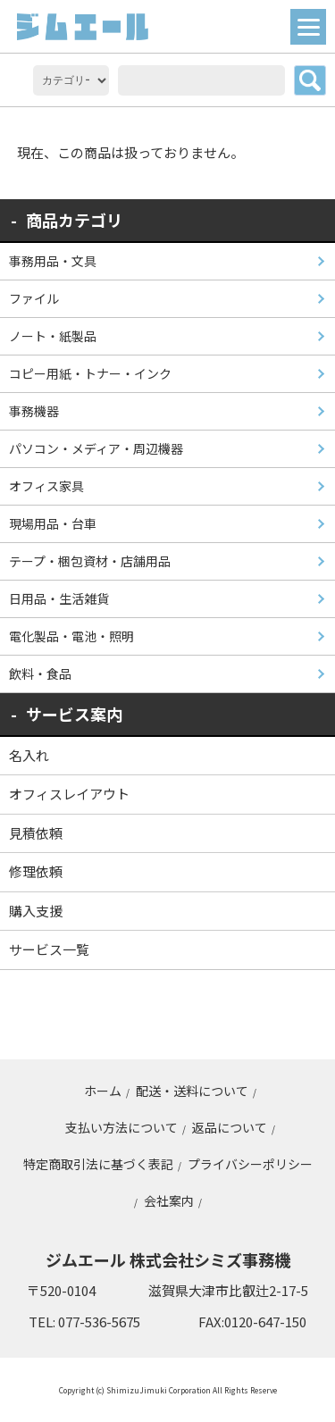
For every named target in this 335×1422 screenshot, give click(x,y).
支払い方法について (121, 1127)
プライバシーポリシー (250, 1164)
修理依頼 (36, 871)
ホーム (102, 1091)
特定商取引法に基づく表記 (98, 1164)
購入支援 (36, 910)
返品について (229, 1127)
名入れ (29, 755)
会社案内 (169, 1200)
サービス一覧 (49, 949)
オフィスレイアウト (69, 793)
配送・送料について (192, 1091)
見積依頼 (36, 833)
